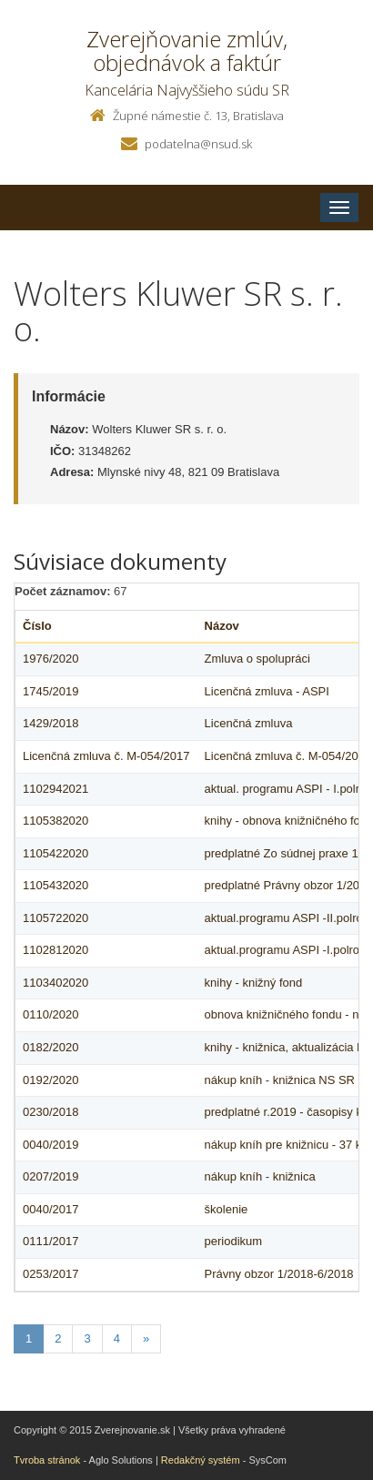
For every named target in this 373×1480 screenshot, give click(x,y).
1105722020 (55, 918)
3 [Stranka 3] (87, 1338)
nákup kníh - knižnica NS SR (280, 1080)
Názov (222, 626)
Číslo (37, 626)
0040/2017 (50, 1209)
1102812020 (55, 950)
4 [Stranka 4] (117, 1338)
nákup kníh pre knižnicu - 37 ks (286, 1144)
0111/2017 (50, 1241)
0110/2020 (50, 1014)
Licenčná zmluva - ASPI (267, 691)
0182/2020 (50, 1047)
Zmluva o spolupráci (257, 658)
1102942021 (55, 789)
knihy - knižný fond (254, 982)
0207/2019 (50, 1176)
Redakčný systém (200, 1460)
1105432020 (55, 885)
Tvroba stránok (47, 1460)
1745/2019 (50, 691)
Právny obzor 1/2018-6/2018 (279, 1274)
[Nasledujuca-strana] (146, 1339)
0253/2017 (50, 1274)
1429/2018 (50, 723)
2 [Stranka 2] (58, 1338)
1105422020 (55, 853)
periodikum (234, 1241)
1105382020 (55, 820)
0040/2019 (50, 1144)
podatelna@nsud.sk (198, 144)
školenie (226, 1209)
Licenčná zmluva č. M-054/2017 (106, 756)
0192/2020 (50, 1080)
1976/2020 (50, 658)
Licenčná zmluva (249, 723)
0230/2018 (50, 1112)
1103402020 (55, 982)
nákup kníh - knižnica (260, 1176)
